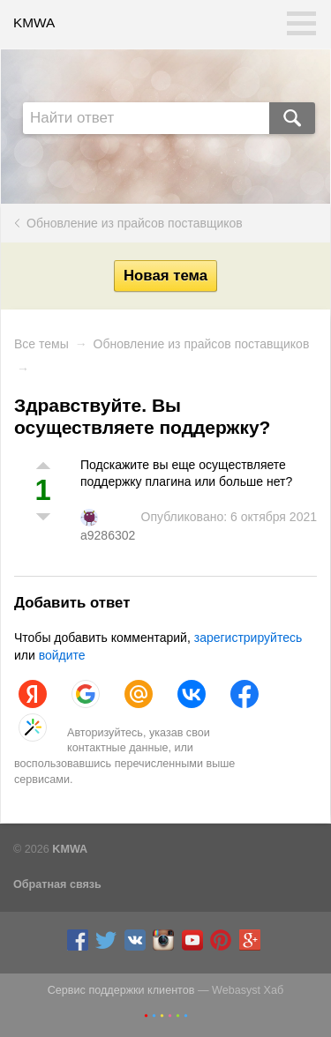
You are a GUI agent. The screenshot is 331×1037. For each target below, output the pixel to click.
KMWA (34, 22)
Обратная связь (57, 884)
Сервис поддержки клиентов (121, 990)
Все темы (41, 344)
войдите (62, 655)
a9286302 (107, 535)
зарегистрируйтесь (248, 637)
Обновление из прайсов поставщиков (134, 223)
